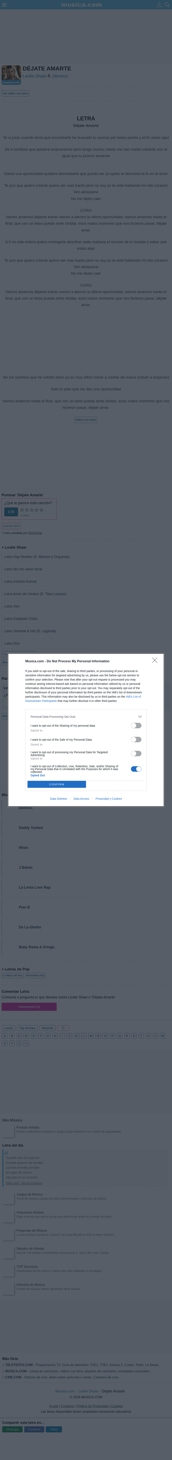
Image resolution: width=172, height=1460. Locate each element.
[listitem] (86, 716)
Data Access (81, 798)
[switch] (136, 725)
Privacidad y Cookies (109, 798)
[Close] (156, 661)
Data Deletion (58, 798)
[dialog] (86, 730)
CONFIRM (56, 784)
